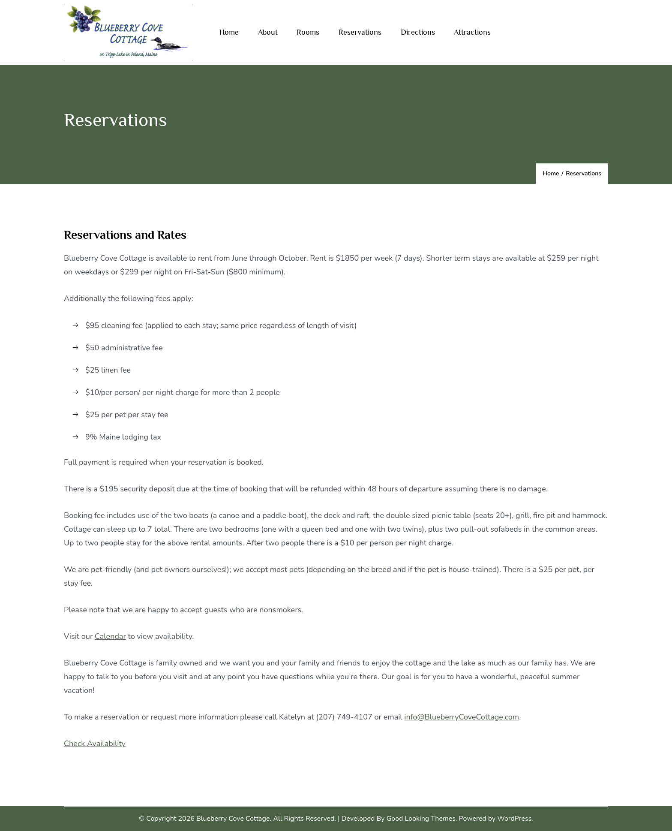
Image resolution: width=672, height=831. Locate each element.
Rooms (308, 32)
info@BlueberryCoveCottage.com (461, 717)
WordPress (514, 818)
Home (229, 32)
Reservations (360, 32)
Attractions (472, 32)
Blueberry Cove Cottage (233, 818)
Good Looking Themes (421, 818)
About (268, 32)
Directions (418, 32)
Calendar (110, 636)
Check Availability (95, 743)
